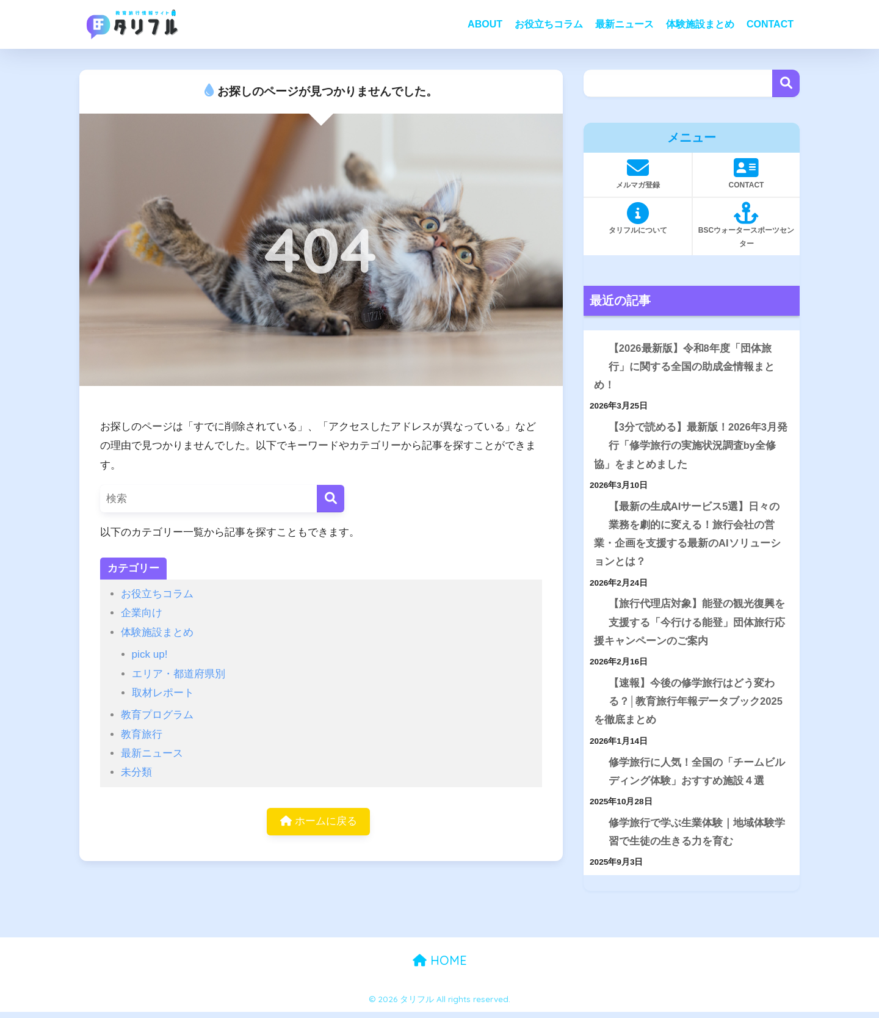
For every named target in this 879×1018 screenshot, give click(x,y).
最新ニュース (624, 24)
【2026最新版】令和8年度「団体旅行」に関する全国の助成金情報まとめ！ (684, 367)
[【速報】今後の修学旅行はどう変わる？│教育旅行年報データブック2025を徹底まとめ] (594, 687)
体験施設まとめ (700, 24)
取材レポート (163, 693)
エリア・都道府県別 (178, 674)
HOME (440, 965)
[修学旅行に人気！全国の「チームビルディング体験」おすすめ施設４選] (594, 767)
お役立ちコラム (549, 24)
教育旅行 (141, 734)
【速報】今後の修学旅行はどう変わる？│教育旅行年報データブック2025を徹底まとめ (688, 705)
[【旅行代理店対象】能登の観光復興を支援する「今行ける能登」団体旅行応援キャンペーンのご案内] (594, 607)
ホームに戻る (318, 821)
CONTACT (770, 24)
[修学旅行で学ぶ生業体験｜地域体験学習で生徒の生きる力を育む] (594, 829)
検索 (786, 83)
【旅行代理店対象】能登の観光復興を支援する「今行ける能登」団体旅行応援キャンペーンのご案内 (689, 625)
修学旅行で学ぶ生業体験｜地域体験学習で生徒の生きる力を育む (697, 838)
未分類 (136, 772)
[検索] (330, 498)
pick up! (150, 654)
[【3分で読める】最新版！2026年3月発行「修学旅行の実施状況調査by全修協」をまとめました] (594, 429)
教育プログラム (157, 715)
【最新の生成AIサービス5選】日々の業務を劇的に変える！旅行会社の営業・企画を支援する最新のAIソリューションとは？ (687, 536)
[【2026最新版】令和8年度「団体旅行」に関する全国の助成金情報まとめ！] (594, 349)
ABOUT (485, 24)
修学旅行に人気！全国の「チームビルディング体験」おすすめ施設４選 (697, 776)
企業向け (141, 613)
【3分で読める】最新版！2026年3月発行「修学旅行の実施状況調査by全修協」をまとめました (691, 447)
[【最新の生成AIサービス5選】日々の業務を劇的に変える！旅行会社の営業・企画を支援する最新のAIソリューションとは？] (594, 509)
